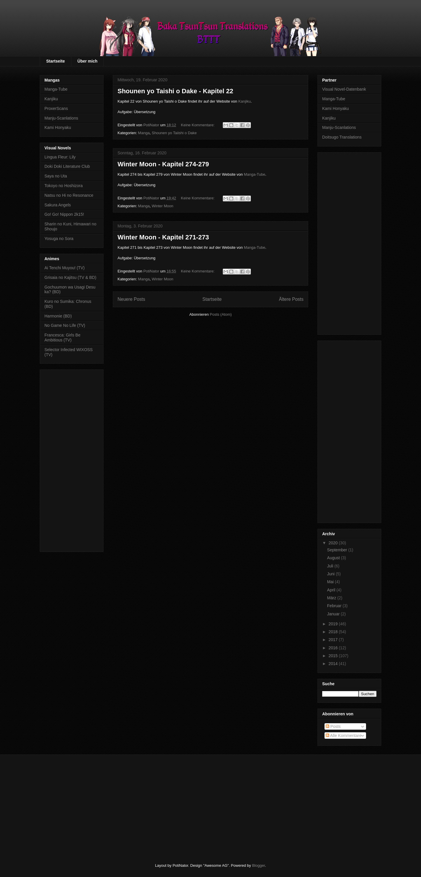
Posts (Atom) (221, 314)
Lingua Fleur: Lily (60, 157)
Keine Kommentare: (198, 125)
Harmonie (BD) (58, 316)
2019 (334, 624)
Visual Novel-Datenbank (344, 89)
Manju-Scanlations (61, 118)
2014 (334, 663)
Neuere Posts (131, 299)
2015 (334, 655)
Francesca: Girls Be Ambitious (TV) (62, 337)
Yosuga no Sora (58, 238)
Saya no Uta (55, 176)
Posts (333, 726)
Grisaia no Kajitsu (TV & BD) (70, 277)
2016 (334, 647)
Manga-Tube (254, 174)
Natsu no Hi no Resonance (68, 195)
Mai (331, 581)
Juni (331, 574)
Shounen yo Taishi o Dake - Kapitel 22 (175, 91)
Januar (334, 614)
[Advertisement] (71, 459)
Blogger (258, 865)
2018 (334, 631)
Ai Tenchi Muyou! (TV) (64, 267)
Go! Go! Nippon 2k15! (64, 214)
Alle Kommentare (344, 735)
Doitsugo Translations (342, 137)
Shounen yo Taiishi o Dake (174, 133)
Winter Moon (162, 206)
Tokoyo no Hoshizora (63, 185)
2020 (334, 543)
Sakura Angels (57, 205)
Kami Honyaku (57, 127)
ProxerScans (56, 108)
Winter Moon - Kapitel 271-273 (163, 237)
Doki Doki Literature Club (67, 166)
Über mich (87, 61)
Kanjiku (244, 101)
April (332, 590)
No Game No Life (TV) (64, 325)
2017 (334, 639)
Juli (330, 566)
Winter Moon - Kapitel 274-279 (163, 164)
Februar (335, 605)
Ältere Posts (291, 299)
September (337, 550)
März (332, 597)
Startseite (55, 61)
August (334, 557)
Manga (144, 133)
